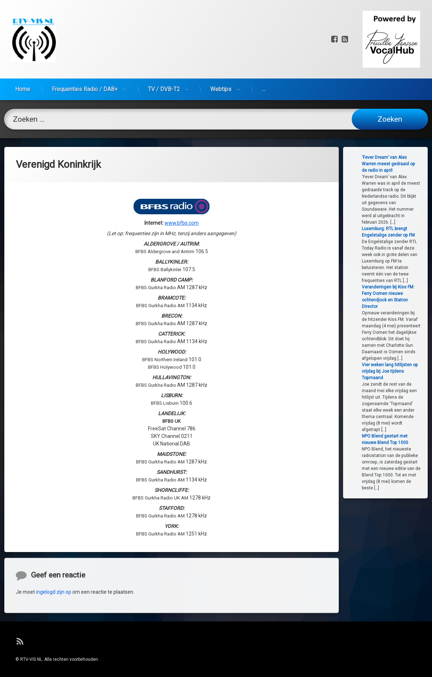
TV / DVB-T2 (164, 45)
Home (22, 45)
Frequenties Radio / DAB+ (85, 45)
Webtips (220, 45)
